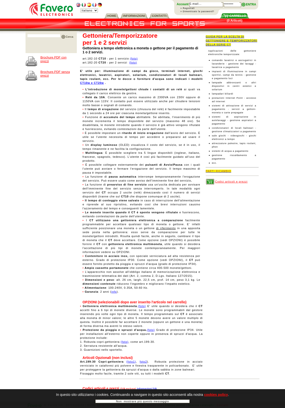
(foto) (134, 58)
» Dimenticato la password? (197, 11)
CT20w (99, 82)
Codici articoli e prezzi (231, 181)
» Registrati (187, 8)
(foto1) (131, 361)
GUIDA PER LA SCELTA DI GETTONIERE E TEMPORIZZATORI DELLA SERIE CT (231, 40)
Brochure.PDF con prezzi (53, 59)
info (114, 291)
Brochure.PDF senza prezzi (55, 73)
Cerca (69, 36)
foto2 (143, 361)
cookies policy (216, 396)
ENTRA (251, 4)
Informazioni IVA (147, 388)
